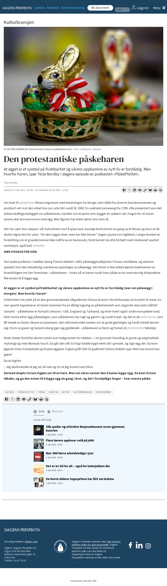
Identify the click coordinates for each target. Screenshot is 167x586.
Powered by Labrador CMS (83, 581)
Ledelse (39, 8)
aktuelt (10, 392)
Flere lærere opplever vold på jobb (70, 440)
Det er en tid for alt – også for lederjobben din (78, 466)
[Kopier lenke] (144, 190)
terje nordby (103, 392)
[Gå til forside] (15, 8)
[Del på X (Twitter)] (129, 190)
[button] (39, 412)
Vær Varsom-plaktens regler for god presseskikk (96, 543)
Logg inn (143, 8)
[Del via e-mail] (139, 190)
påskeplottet (26, 392)
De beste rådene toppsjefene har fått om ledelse (80, 479)
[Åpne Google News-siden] (160, 190)
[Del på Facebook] (123, 190)
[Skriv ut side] (155, 190)
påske (42, 392)
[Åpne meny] (158, 8)
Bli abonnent (100, 8)
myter (65, 392)
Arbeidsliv (53, 8)
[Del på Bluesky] (150, 190)
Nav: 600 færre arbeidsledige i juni (69, 453)
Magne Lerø (31, 541)
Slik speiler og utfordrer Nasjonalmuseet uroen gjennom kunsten (85, 429)
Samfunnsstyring (73, 8)
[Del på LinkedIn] (134, 190)
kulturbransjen (82, 392)
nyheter (54, 392)
